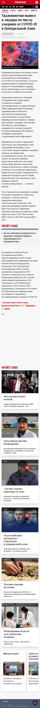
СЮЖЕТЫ (34, 11)
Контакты (5, 701)
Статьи (13, 11)
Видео (20, 11)
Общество (21, 34)
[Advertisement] (20, 344)
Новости (5, 11)
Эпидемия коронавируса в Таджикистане (15, 37)
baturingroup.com (22, 706)
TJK (10, 7)
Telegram (29, 305)
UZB (17, 7)
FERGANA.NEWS (20, 2)
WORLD (21, 7)
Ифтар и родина (11, 653)
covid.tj (29, 86)
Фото (26, 11)
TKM (13, 7)
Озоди (19, 122)
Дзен (7, 308)
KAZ (3, 7)
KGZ (7, 7)
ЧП (15, 34)
